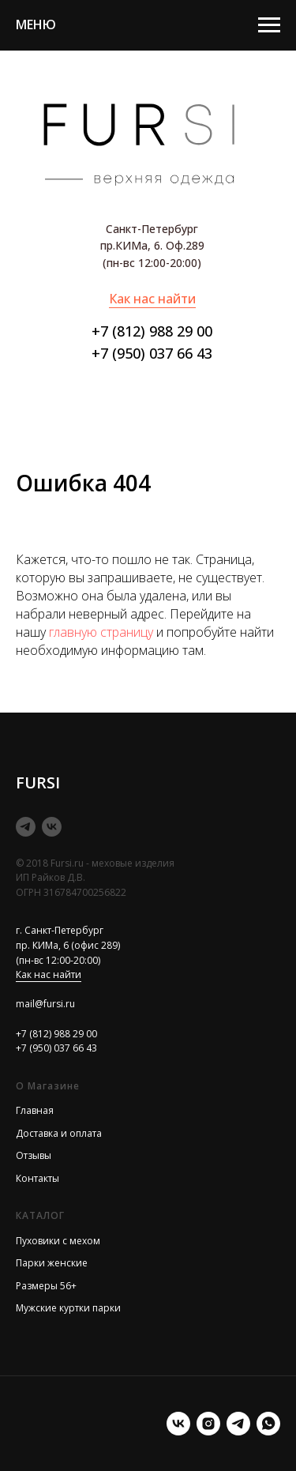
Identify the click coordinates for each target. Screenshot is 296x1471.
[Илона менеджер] (268, 1423)
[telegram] (26, 827)
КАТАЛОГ (40, 1215)
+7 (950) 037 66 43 (152, 353)
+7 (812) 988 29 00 (152, 331)
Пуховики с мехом (58, 1240)
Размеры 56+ (46, 1285)
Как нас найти (152, 298)
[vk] (52, 827)
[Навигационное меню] (269, 25)
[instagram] (208, 1423)
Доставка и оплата (59, 1133)
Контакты (37, 1178)
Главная (35, 1110)
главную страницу (101, 632)
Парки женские (52, 1263)
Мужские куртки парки (68, 1308)
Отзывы (33, 1155)
